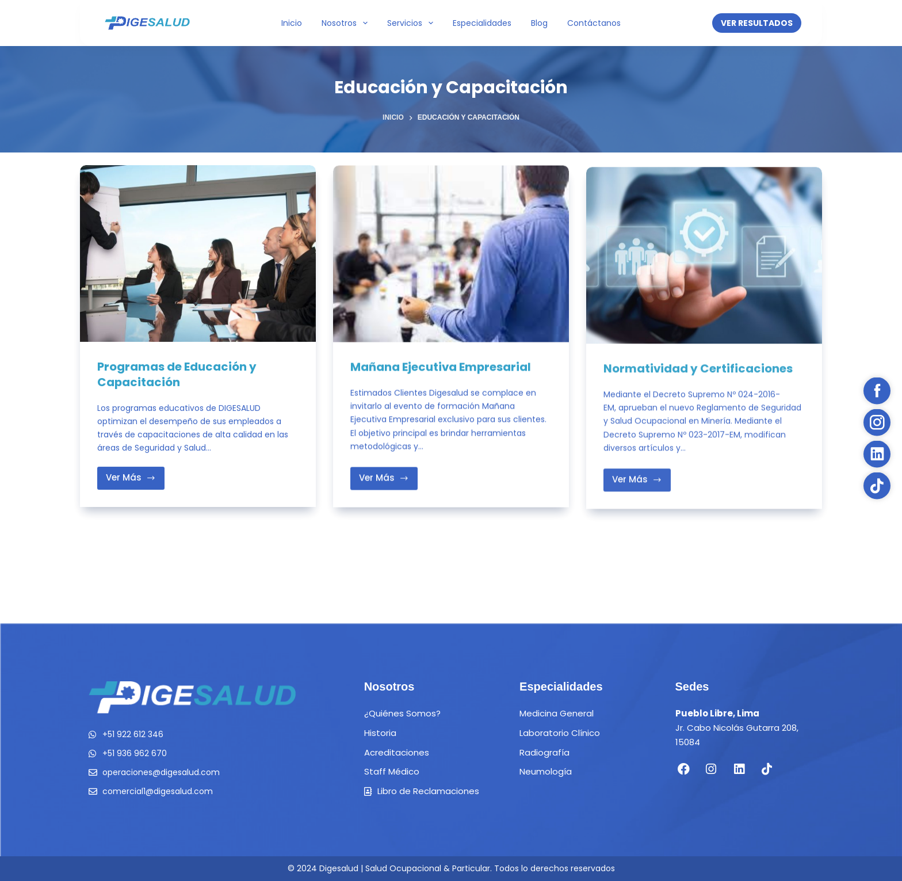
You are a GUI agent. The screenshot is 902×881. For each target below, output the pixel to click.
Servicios (412, 23)
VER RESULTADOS (757, 23)
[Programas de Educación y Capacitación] (198, 253)
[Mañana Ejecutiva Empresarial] (451, 255)
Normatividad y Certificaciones (698, 375)
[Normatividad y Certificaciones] (704, 261)
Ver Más (135, 474)
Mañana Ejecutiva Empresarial (441, 368)
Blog (539, 23)
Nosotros (347, 23)
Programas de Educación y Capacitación (177, 374)
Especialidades (482, 23)
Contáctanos (594, 23)
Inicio (291, 23)
